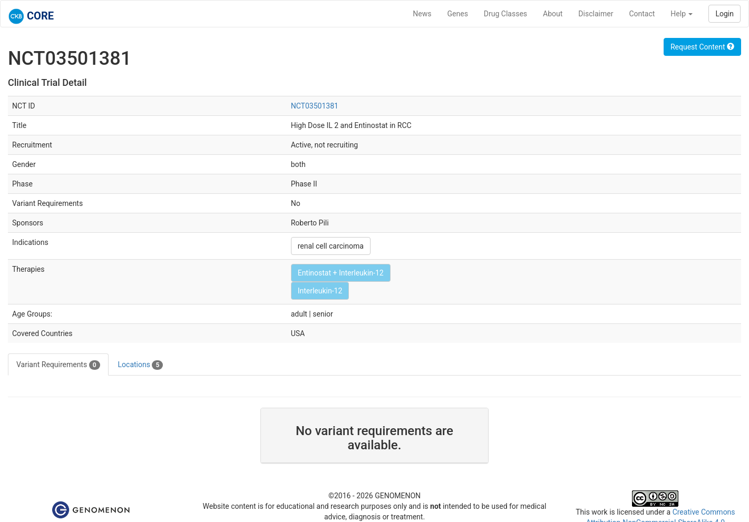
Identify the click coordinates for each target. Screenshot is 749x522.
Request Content (702, 47)
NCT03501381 (314, 106)
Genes (458, 13)
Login (724, 13)
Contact (642, 13)
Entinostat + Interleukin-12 (341, 273)
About (552, 13)
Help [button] (681, 13)
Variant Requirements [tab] (58, 365)
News (422, 13)
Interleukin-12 (320, 291)
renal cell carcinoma (331, 246)
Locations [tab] (140, 365)
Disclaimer (595, 13)
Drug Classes (505, 13)
